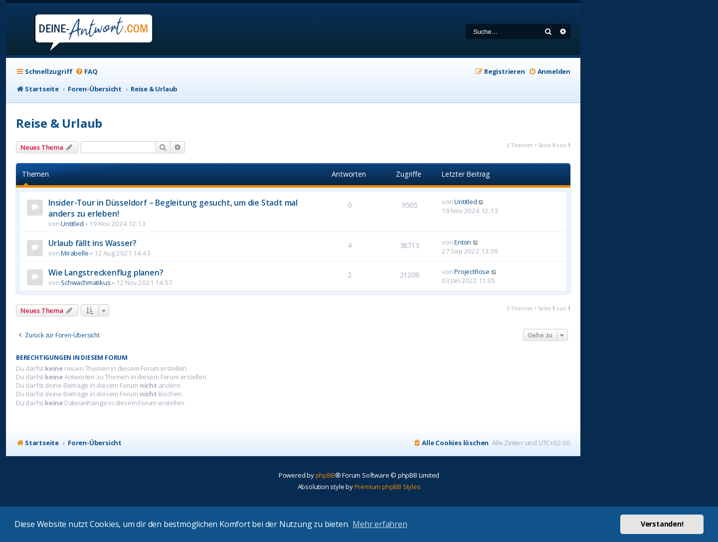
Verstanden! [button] (662, 524)
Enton (462, 242)
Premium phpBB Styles (388, 486)
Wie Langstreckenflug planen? (105, 272)
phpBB (325, 475)
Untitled (72, 223)
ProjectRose (472, 271)
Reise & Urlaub (59, 123)
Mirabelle (74, 253)
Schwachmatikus (85, 282)
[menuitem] (86, 71)
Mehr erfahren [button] (380, 524)
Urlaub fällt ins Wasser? (92, 243)
